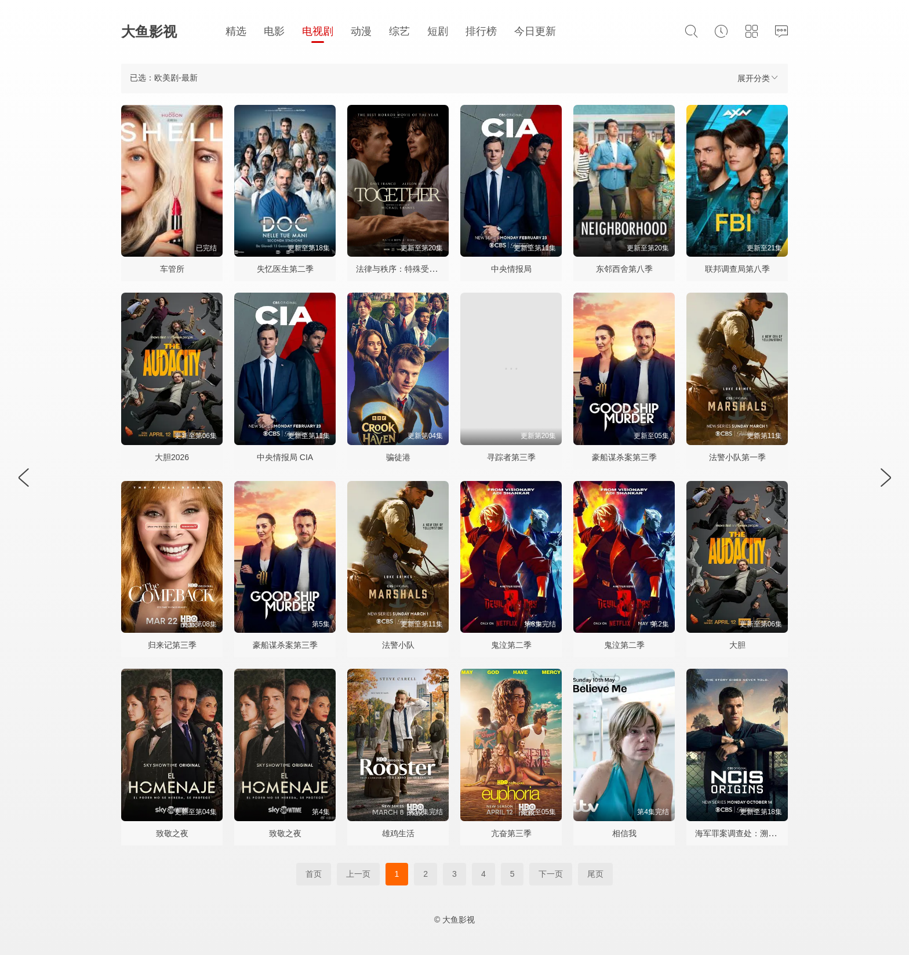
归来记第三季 (172, 645)
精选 (236, 31)
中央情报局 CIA (285, 457)
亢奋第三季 (511, 833)
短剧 (437, 31)
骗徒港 (398, 457)
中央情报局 (511, 269)
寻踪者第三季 (511, 457)
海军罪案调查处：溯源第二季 (748, 833)
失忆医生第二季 (285, 269)
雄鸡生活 (398, 833)
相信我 (624, 833)
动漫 (361, 31)
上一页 (358, 874)
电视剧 (317, 31)
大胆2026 (172, 457)
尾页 (595, 874)
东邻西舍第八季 (624, 269)
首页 (314, 874)
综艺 (399, 31)
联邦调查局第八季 (737, 269)
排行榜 (481, 31)
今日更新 (535, 31)
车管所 (172, 269)
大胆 (737, 645)
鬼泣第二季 (511, 645)
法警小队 (398, 645)
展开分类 (758, 78)
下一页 (551, 874)
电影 (274, 31)
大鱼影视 (149, 31)
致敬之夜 (172, 833)
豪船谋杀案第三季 (624, 457)
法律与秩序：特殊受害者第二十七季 (421, 269)
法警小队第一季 (737, 457)
